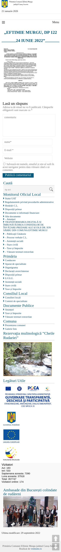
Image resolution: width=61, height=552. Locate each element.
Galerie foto (11, 329)
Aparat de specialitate (15, 264)
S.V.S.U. (9, 278)
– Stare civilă (11, 244)
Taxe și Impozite (13, 289)
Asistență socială (13, 282)
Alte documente (12, 216)
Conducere (10, 260)
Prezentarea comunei (15, 325)
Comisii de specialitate (16, 301)
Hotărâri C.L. (11, 205)
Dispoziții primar (13, 209)
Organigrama (11, 267)
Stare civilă (10, 285)
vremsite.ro (36, 548)
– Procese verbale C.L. (16, 237)
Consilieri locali (13, 297)
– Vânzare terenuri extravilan (19, 252)
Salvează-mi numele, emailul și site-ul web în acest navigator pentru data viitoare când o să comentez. (28, 167)
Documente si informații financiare (22, 213)
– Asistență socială (14, 241)
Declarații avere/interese (17, 271)
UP (55, 538)
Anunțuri (9, 309)
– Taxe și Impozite (14, 248)
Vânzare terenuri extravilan (18, 316)
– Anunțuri (10, 219)
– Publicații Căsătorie (15, 234)
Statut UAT (10, 198)
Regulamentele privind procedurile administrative (29, 202)
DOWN (55, 546)
